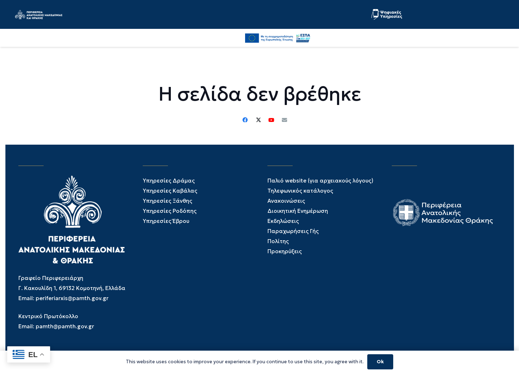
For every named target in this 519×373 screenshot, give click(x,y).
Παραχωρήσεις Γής (293, 231)
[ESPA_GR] (472, 38)
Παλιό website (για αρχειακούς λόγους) (320, 180)
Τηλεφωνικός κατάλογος (300, 190)
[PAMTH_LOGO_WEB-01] (55, 14)
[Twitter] (347, 38)
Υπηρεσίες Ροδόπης (169, 210)
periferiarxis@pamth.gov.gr (72, 298)
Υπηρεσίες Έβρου (166, 221)
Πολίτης (278, 241)
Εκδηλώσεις (283, 221)
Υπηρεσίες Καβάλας (170, 190)
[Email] (284, 120)
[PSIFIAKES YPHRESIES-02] (390, 14)
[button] (390, 38)
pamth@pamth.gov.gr (65, 326)
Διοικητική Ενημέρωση (297, 210)
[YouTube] (363, 37)
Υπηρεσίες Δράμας (169, 180)
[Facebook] (331, 37)
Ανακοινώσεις (286, 200)
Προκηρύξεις (284, 251)
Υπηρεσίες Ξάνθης (167, 200)
